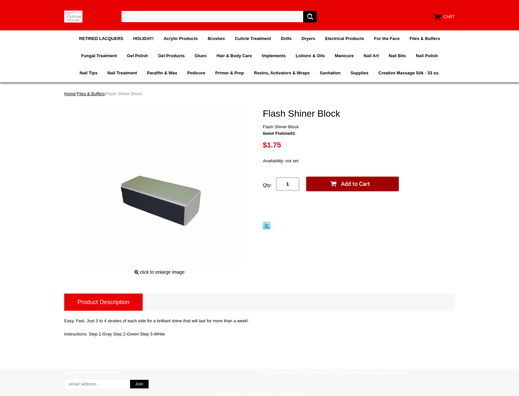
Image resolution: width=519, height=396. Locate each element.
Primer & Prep (229, 72)
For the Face (387, 38)
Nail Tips (89, 72)
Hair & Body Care (234, 55)
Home (70, 93)
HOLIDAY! (143, 38)
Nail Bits (397, 55)
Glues (201, 55)
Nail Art (371, 55)
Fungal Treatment (99, 55)
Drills (286, 38)
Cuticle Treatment (253, 38)
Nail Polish (427, 55)
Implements (274, 55)
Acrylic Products (181, 38)
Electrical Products (344, 38)
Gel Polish (137, 55)
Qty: (267, 185)
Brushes (216, 38)
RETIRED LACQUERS (101, 38)
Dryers (308, 38)
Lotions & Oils (310, 55)
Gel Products (171, 55)
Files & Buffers (424, 38)
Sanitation (330, 72)
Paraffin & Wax (162, 72)
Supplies (359, 72)
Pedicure (196, 72)
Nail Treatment (122, 72)
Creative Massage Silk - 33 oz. (408, 72)
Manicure (344, 55)
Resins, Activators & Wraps (282, 72)
